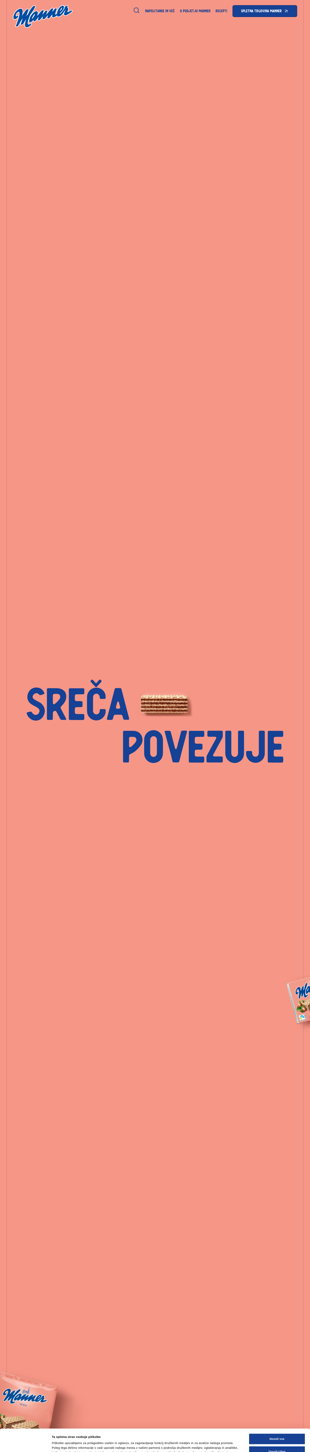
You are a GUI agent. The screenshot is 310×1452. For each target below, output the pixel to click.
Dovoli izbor (276, 1429)
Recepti (221, 11)
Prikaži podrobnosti (206, 1442)
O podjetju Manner (195, 11)
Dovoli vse (276, 1416)
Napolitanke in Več (160, 11)
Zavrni (276, 1441)
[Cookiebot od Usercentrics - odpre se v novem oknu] (25, 1444)
